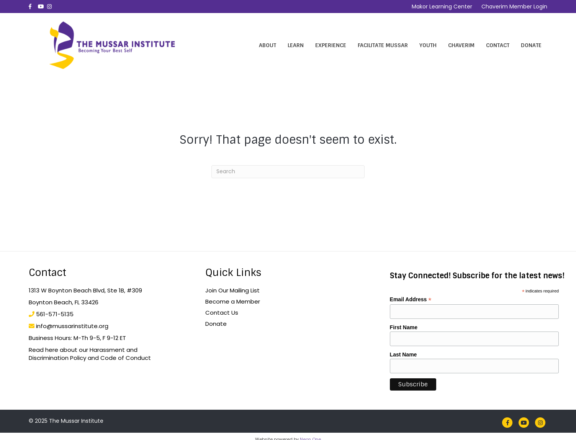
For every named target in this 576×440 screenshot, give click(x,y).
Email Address (411, 299)
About (267, 45)
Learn (296, 45)
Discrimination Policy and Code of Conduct (90, 358)
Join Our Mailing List (232, 290)
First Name (403, 327)
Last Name (403, 354)
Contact (497, 45)
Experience (330, 45)
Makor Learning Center (442, 6)
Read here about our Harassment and (83, 350)
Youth (428, 45)
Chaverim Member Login (514, 6)
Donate (531, 45)
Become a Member (232, 301)
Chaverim (461, 45)
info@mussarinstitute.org (72, 326)
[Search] (288, 171)
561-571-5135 (55, 314)
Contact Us (221, 313)
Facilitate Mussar (383, 45)
